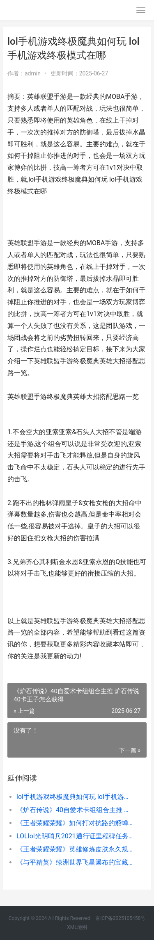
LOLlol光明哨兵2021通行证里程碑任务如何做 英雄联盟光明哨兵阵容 (74, 836)
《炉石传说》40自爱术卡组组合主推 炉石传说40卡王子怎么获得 (74, 810)
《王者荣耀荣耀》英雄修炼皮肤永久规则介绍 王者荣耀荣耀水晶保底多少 (74, 849)
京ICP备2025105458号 (120, 918)
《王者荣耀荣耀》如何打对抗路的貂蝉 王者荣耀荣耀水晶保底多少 (74, 823)
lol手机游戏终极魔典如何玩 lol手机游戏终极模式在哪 (74, 797)
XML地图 (77, 927)
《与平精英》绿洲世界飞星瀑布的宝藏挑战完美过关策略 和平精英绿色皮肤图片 (74, 862)
